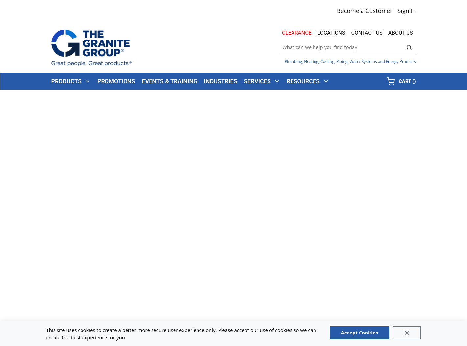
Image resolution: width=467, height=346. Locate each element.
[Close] (407, 332)
